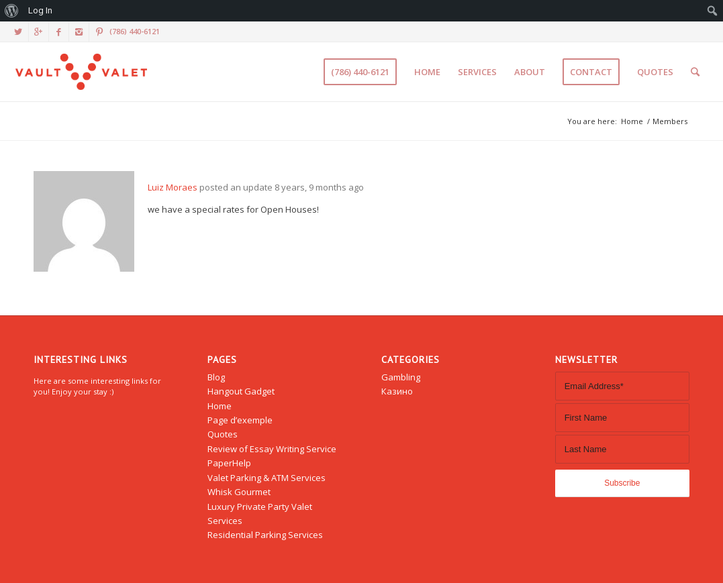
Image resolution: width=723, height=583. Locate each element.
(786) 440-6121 (134, 31)
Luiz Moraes (172, 187)
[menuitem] (11, 10)
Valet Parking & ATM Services (266, 478)
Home (632, 121)
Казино (397, 391)
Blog (216, 377)
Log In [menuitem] (40, 10)
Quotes (222, 434)
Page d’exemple (240, 420)
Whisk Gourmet (239, 492)
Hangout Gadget (241, 391)
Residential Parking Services (265, 535)
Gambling (400, 377)
